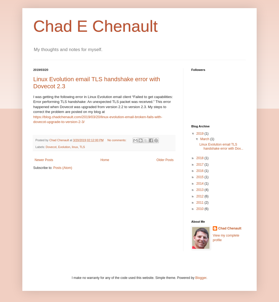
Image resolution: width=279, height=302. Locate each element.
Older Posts (165, 160)
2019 (200, 134)
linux (75, 147)
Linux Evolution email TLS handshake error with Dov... (221, 146)
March (205, 139)
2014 (200, 183)
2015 (200, 177)
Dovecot (51, 147)
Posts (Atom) (62, 168)
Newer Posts (44, 160)
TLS (82, 147)
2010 (200, 209)
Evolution (64, 147)
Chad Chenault (229, 228)
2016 (200, 171)
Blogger (201, 278)
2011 (200, 203)
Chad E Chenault (95, 26)
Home (105, 160)
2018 (200, 158)
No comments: (117, 140)
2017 (200, 164)
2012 (200, 196)
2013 (200, 190)
